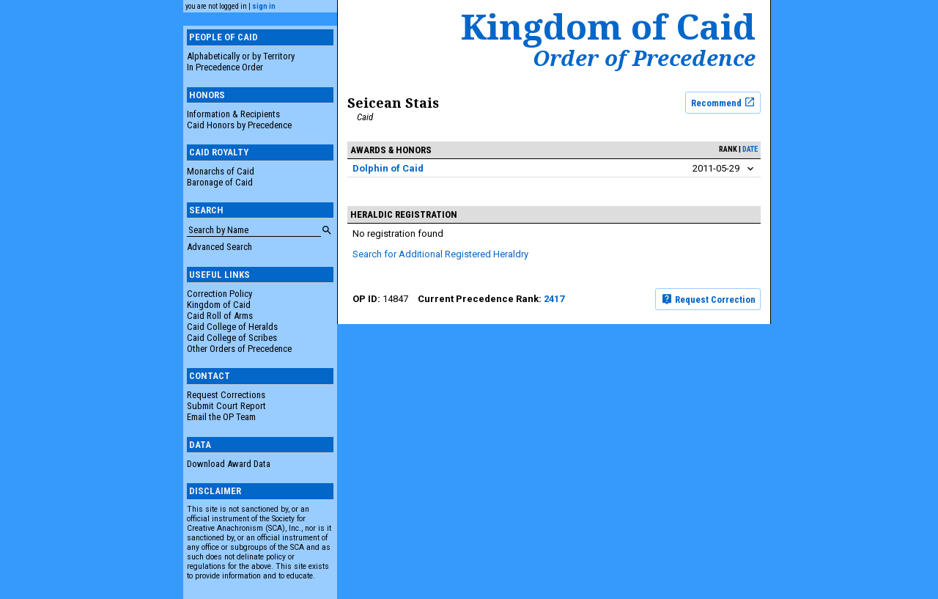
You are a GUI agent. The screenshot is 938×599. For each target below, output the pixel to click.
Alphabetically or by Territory (241, 56)
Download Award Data (228, 463)
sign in (264, 6)
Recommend (723, 102)
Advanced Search (219, 246)
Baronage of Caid (220, 182)
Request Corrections (226, 394)
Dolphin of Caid (388, 168)
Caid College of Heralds (232, 326)
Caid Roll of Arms (220, 315)
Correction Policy (219, 293)
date (750, 149)
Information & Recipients (233, 114)
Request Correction (708, 299)
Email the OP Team (221, 416)
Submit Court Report (226, 405)
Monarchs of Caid (220, 171)
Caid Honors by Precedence (239, 125)
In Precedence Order (225, 67)
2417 (554, 298)
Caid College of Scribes (232, 337)
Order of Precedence (644, 58)
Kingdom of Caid (219, 304)
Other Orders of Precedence (239, 348)
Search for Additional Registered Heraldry (440, 254)
